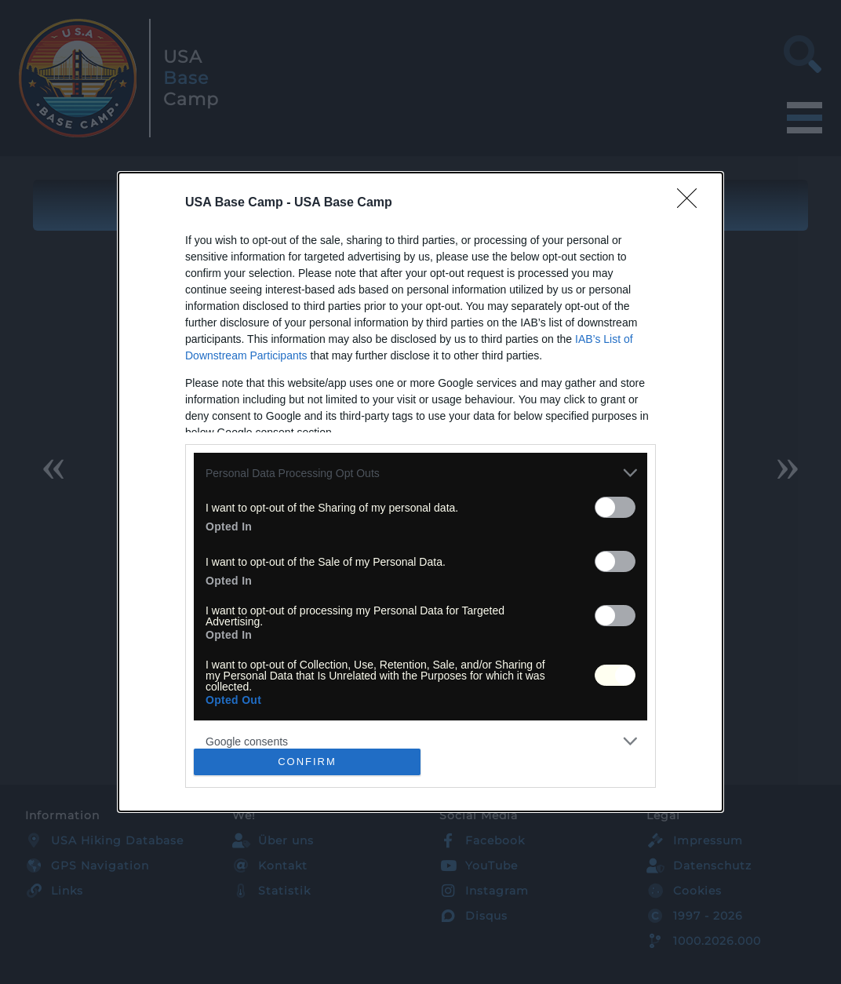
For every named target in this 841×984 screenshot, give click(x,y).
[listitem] (420, 473)
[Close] (692, 203)
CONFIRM (307, 761)
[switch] (615, 507)
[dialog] (420, 492)
